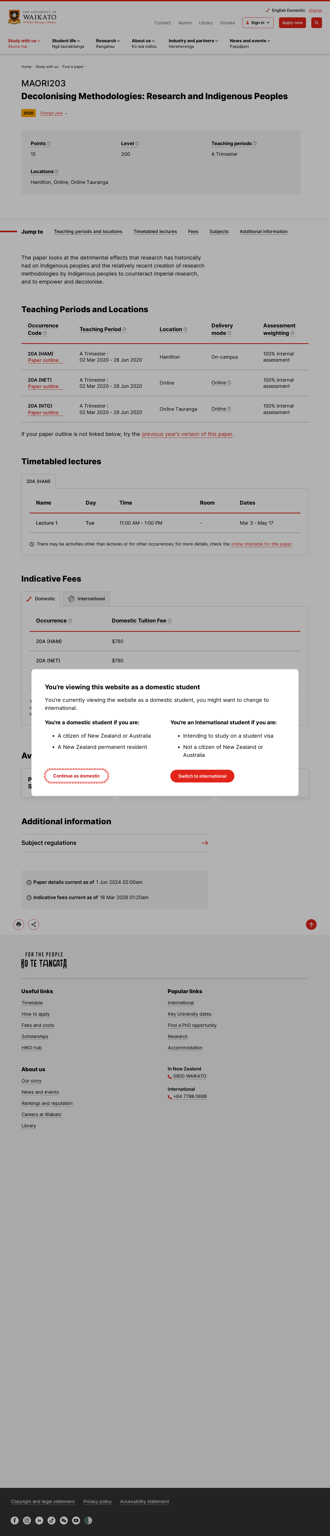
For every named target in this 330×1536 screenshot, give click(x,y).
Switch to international (202, 776)
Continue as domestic (76, 776)
